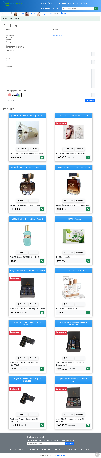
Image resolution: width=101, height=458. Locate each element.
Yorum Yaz (33, 149)
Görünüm (22, 149)
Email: (8, 58)
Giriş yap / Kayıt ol (47, 3)
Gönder (90, 101)
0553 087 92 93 (57, 35)
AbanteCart (61, 455)
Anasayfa (7, 18)
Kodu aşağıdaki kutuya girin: (16, 91)
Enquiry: (9, 67)
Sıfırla (10, 101)
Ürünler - (49, 9)
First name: (10, 50)
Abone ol (69, 443)
